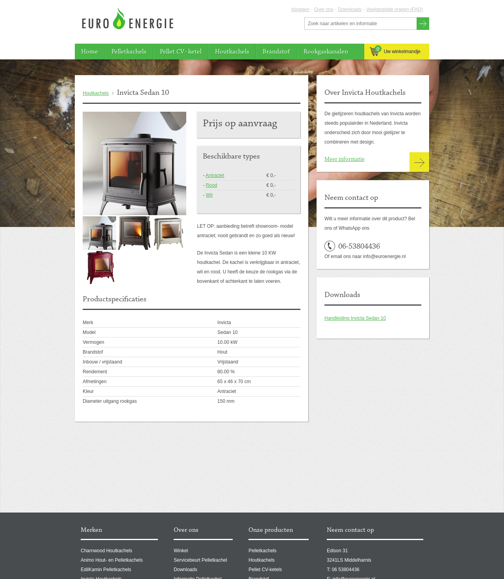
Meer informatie (344, 159)
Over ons (324, 9)
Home (89, 51)
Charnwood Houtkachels (106, 550)
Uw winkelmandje (395, 51)
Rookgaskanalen (326, 51)
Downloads (349, 9)
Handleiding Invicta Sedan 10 (355, 318)
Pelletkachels (128, 51)
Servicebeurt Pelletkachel (200, 560)
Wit (209, 195)
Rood (211, 185)
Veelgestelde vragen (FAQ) (394, 9)
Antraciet (215, 175)
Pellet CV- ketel (181, 51)
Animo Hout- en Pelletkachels (112, 560)
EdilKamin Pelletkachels (106, 569)
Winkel (181, 550)
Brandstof (276, 51)
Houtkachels (232, 51)
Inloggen (300, 9)
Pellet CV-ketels (265, 569)
